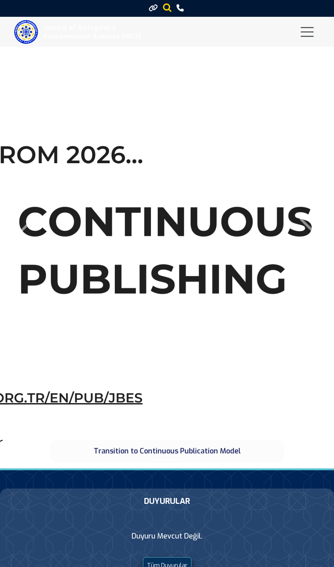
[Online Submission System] (173, 460)
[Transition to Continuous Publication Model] (160, 460)
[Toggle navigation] (307, 32)
